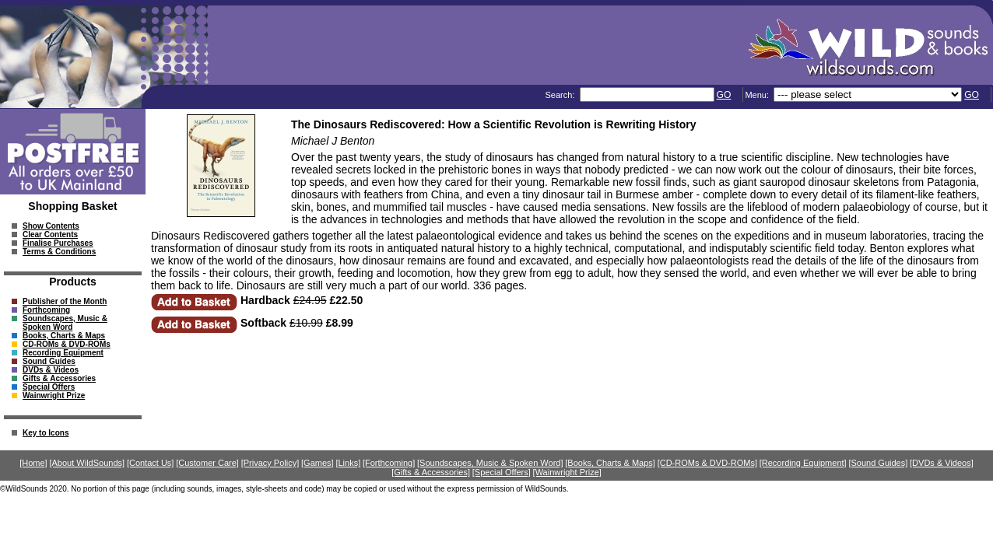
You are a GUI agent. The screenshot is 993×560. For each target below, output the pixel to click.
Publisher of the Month (65, 301)
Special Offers (49, 387)
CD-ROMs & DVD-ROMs (67, 344)
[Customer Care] (207, 462)
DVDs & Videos (51, 370)
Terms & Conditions (59, 251)
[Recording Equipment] (803, 462)
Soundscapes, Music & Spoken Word (65, 322)
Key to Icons (45, 433)
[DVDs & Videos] (942, 462)
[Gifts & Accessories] (430, 472)
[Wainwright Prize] (567, 472)
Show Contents (51, 226)
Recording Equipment (63, 352)
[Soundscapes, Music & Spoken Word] (490, 462)
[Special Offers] (501, 472)
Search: (561, 95)
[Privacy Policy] (270, 462)
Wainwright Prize (54, 395)
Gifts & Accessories (59, 378)
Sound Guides (49, 361)
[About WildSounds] (87, 462)
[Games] (317, 462)
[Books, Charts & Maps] (610, 462)
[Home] (33, 462)
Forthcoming (46, 310)
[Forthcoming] (389, 462)
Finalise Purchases (58, 243)
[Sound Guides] (877, 462)
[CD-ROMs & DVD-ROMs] (707, 462)
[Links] (347, 462)
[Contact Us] (150, 462)
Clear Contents (50, 234)
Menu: (758, 95)
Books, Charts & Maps (64, 335)
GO (724, 94)
